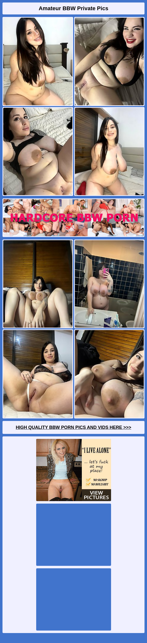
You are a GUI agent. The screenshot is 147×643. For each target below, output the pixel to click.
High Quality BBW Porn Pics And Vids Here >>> (73, 427)
